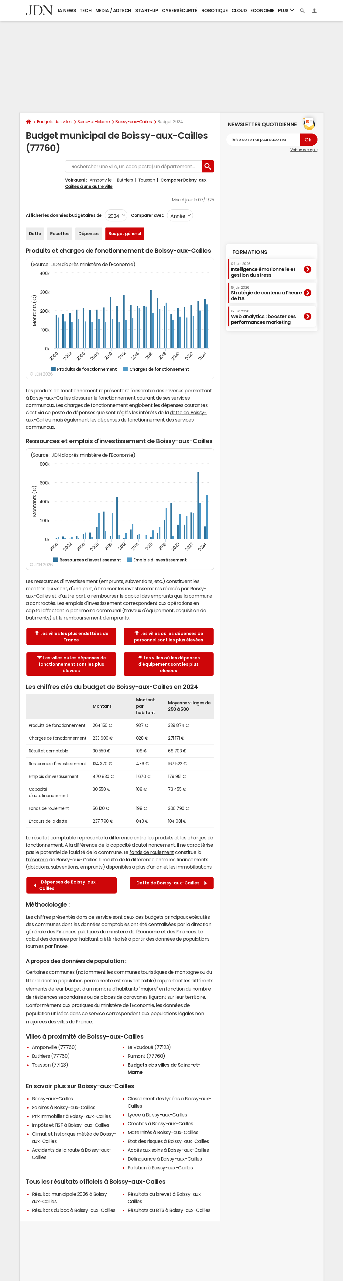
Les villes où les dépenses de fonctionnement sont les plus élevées (71, 664)
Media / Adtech (113, 10)
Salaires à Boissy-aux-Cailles (63, 1107)
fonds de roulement (151, 852)
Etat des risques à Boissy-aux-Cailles (168, 1141)
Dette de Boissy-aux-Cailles (171, 883)
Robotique (214, 10)
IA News (67, 10)
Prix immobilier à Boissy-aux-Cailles (71, 1116)
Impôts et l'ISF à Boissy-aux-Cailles (70, 1125)
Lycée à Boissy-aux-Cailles (157, 1114)
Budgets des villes (54, 122)
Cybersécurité (179, 10)
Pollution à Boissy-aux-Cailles (160, 1167)
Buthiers (125, 180)
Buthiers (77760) (51, 1056)
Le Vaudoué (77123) (149, 1047)
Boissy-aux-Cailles (133, 122)
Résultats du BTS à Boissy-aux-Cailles (169, 1210)
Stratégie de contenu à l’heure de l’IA (266, 293)
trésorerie (37, 859)
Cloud (239, 10)
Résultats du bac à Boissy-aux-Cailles (73, 1210)
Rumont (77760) (146, 1056)
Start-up (146, 10)
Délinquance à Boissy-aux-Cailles (165, 1158)
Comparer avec (147, 215)
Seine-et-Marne (93, 122)
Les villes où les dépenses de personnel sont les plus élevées (168, 636)
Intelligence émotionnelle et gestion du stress (263, 269)
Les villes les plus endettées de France (71, 636)
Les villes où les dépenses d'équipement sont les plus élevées (169, 664)
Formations (249, 252)
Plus (286, 10)
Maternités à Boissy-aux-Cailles (163, 1132)
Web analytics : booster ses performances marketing (263, 317)
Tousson (146, 180)
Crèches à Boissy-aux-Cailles (160, 1123)
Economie (262, 10)
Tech (85, 10)
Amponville (100, 180)
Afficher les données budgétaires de (64, 215)
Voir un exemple (303, 150)
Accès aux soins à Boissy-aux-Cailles (168, 1149)
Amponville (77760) (54, 1047)
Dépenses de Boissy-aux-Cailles (66, 885)
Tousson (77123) (50, 1064)
